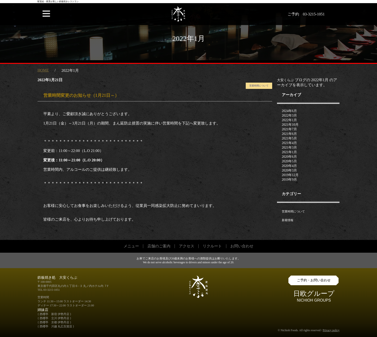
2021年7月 (289, 129)
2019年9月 (289, 179)
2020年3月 (289, 170)
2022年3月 (289, 115)
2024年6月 (289, 111)
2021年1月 (289, 152)
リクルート (212, 246)
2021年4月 (289, 143)
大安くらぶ (285, 80)
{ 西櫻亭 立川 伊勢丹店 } (54, 318)
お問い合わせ (241, 246)
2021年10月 (290, 124)
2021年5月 (289, 138)
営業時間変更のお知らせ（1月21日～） (81, 95)
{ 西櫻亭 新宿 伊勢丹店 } (54, 314)
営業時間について (259, 85)
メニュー (131, 246)
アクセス (186, 246)
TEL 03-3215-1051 (49, 289)
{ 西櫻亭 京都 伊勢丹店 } (54, 322)
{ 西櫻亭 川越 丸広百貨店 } (56, 326)
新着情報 (287, 220)
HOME (43, 70)
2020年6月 (289, 157)
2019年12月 (290, 175)
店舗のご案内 (158, 246)
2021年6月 (289, 134)
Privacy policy (331, 330)
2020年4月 (289, 166)
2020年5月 (289, 161)
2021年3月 (289, 147)
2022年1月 (289, 120)
